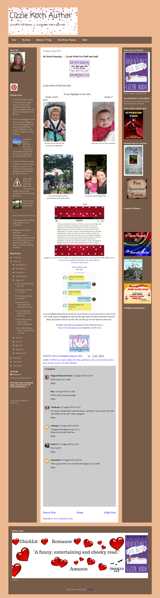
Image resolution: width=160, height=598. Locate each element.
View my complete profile (20, 378)
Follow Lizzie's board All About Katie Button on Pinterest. (136, 102)
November (20, 269)
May (18, 345)
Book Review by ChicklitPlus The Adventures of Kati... (24, 304)
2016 (15, 257)
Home (13, 40)
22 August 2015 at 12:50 (83, 376)
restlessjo (55, 426)
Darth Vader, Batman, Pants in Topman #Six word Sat (24, 330)
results (104, 360)
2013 (15, 362)
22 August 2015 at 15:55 (70, 407)
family (69, 360)
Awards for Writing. (43, 40)
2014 (15, 358)
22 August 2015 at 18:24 (69, 426)
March (18, 349)
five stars (76, 360)
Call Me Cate (96, 328)
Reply (53, 383)
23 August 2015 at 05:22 (71, 460)
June (18, 341)
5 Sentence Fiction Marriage (27, 141)
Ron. (53, 391)
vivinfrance (55, 407)
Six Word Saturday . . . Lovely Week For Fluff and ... (24, 313)
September (20, 276)
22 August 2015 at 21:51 (69, 444)
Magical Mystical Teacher (62, 376)
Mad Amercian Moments (66, 40)
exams (63, 360)
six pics (58, 363)
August (19, 280)
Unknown (17, 374)
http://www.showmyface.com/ (70, 328)
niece (93, 360)
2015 (15, 261)
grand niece (85, 360)
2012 (15, 366)
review (110, 360)
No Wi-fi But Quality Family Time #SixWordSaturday (23, 321)
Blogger (90, 589)
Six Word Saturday (69, 363)
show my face (48, 363)
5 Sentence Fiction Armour (23, 161)
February (19, 353)
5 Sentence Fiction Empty (23, 100)
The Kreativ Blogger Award (24, 119)
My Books (26, 40)
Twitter (84, 40)
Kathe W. (55, 444)
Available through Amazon (79, 262)
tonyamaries (56, 460)
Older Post (110, 512)
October (19, 272)
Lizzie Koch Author (41, 15)
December (20, 265)
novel (98, 360)
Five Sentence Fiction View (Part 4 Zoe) (28, 203)
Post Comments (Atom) (63, 519)
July (17, 338)
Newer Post (49, 512)
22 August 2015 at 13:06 (65, 391)
